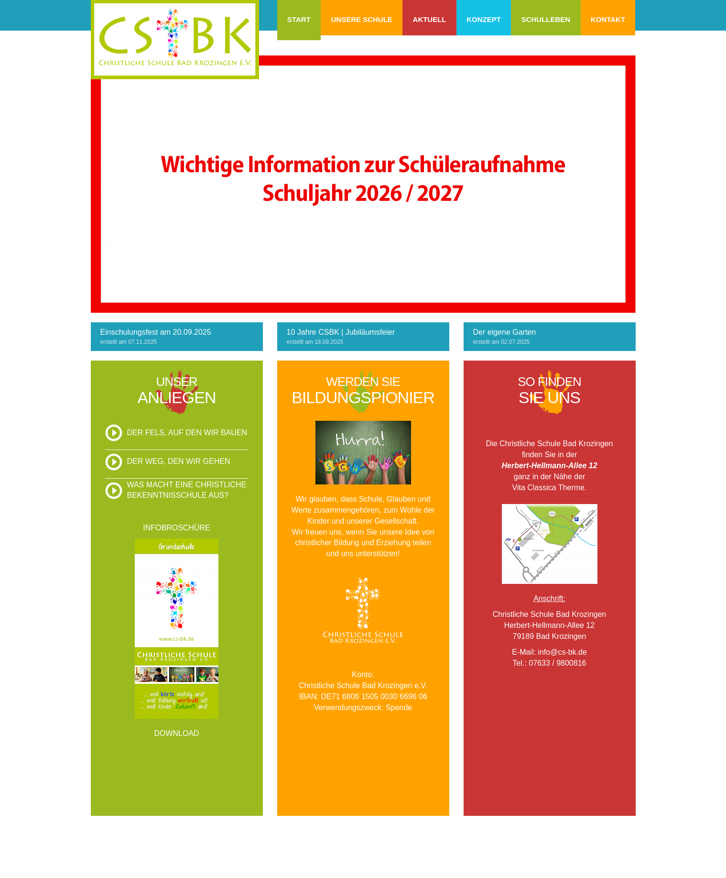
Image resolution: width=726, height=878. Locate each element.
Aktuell (429, 19)
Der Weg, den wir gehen (178, 461)
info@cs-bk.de (562, 652)
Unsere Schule (361, 19)
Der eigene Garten (504, 332)
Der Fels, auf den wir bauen (187, 432)
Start (299, 19)
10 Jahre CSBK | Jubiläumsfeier (341, 332)
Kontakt (608, 19)
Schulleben (546, 19)
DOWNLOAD (176, 733)
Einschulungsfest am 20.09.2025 (155, 332)
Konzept (483, 19)
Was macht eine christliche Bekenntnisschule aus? (187, 490)
